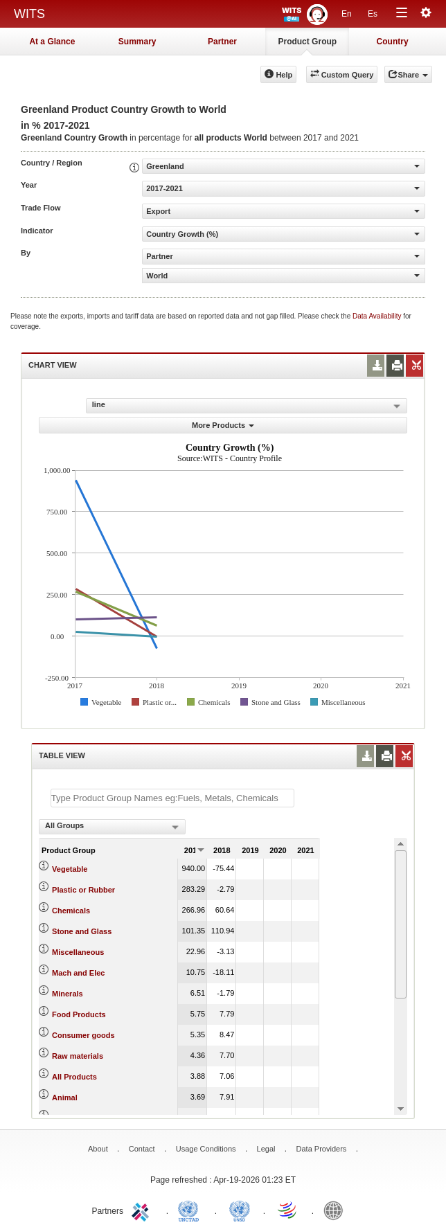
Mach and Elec (78, 973)
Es (372, 14)
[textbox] (172, 798)
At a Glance (52, 41)
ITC (143, 1210)
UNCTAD (191, 1210)
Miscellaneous (78, 952)
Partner (222, 41)
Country (393, 41)
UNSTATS (239, 1210)
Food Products (79, 1014)
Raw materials (77, 1056)
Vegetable (69, 869)
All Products (74, 1077)
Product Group (307, 41)
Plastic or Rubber (83, 890)
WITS (29, 14)
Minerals (67, 993)
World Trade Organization (288, 1210)
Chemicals (71, 910)
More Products (223, 425)
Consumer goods (83, 1035)
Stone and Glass (82, 931)
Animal (65, 1097)
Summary (137, 41)
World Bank (336, 1210)
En (346, 14)
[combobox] (112, 826)
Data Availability (378, 316)
